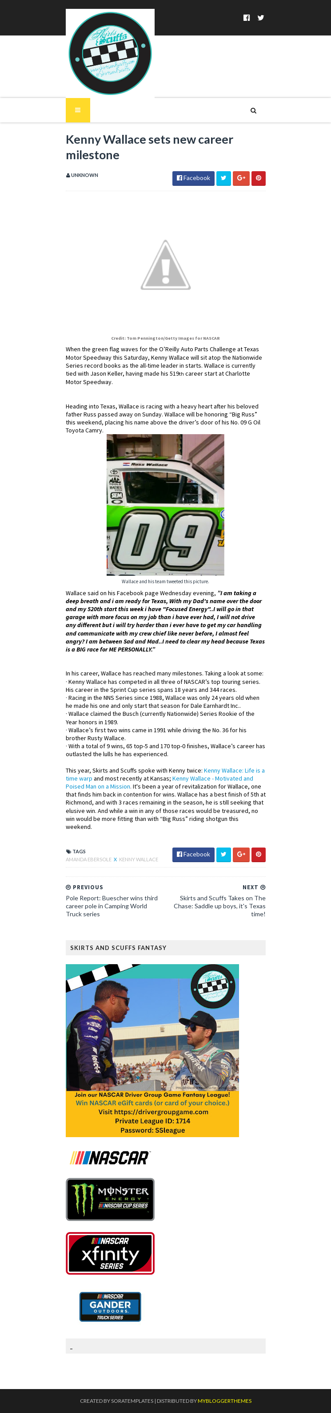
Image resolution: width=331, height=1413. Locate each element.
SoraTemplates (132, 1400)
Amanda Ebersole (89, 859)
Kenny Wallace (138, 859)
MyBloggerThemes (224, 1400)
